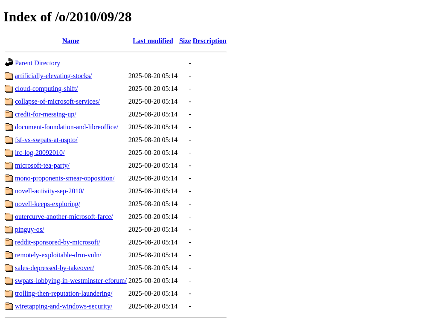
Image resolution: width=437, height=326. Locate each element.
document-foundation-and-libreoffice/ (66, 127)
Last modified (153, 40)
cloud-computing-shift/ (46, 88)
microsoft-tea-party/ (42, 165)
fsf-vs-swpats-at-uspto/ (46, 139)
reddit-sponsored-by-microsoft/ (57, 242)
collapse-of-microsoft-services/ (57, 101)
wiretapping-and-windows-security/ (63, 306)
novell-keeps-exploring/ (47, 203)
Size (185, 40)
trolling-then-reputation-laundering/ (63, 293)
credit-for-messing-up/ (45, 114)
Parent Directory (37, 63)
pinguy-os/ (29, 229)
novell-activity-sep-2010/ (49, 191)
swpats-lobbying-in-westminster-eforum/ (71, 280)
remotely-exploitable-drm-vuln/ (58, 255)
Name (70, 40)
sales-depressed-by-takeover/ (54, 267)
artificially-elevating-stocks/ (53, 75)
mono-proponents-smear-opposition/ (64, 178)
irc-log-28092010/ (39, 152)
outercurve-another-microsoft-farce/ (64, 216)
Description (210, 40)
